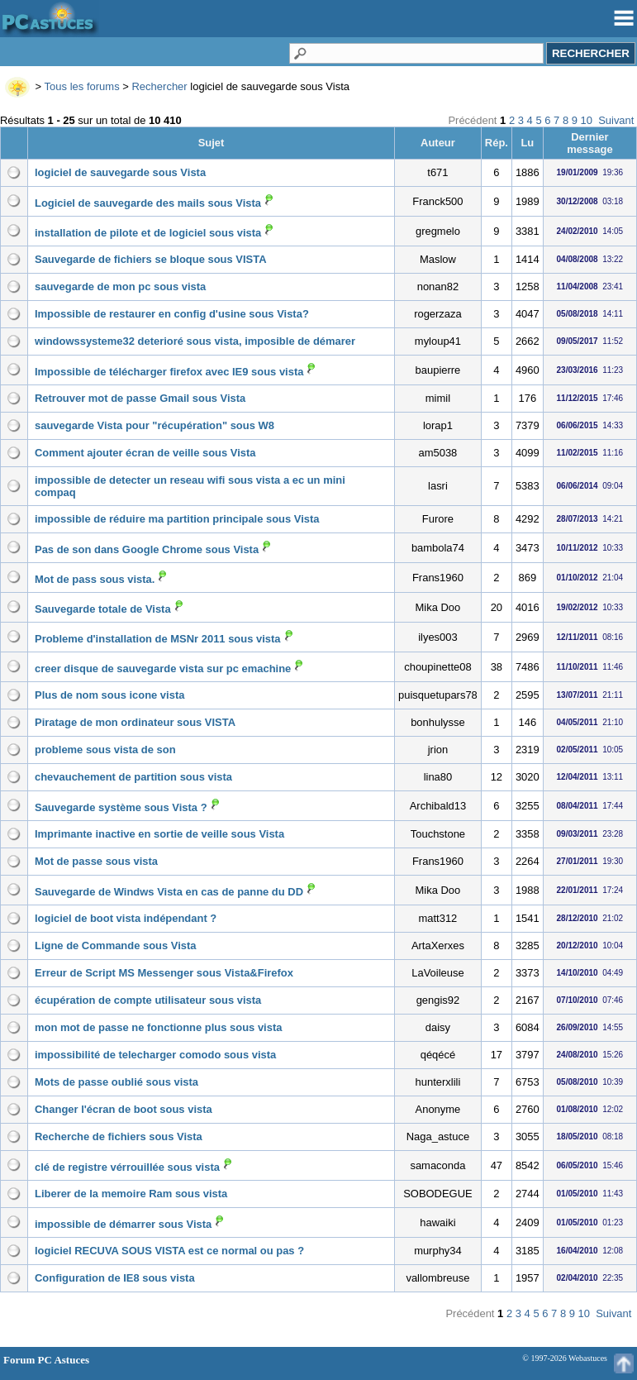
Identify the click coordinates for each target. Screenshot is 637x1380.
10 (586, 120)
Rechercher (159, 86)
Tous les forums (82, 86)
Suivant (616, 120)
